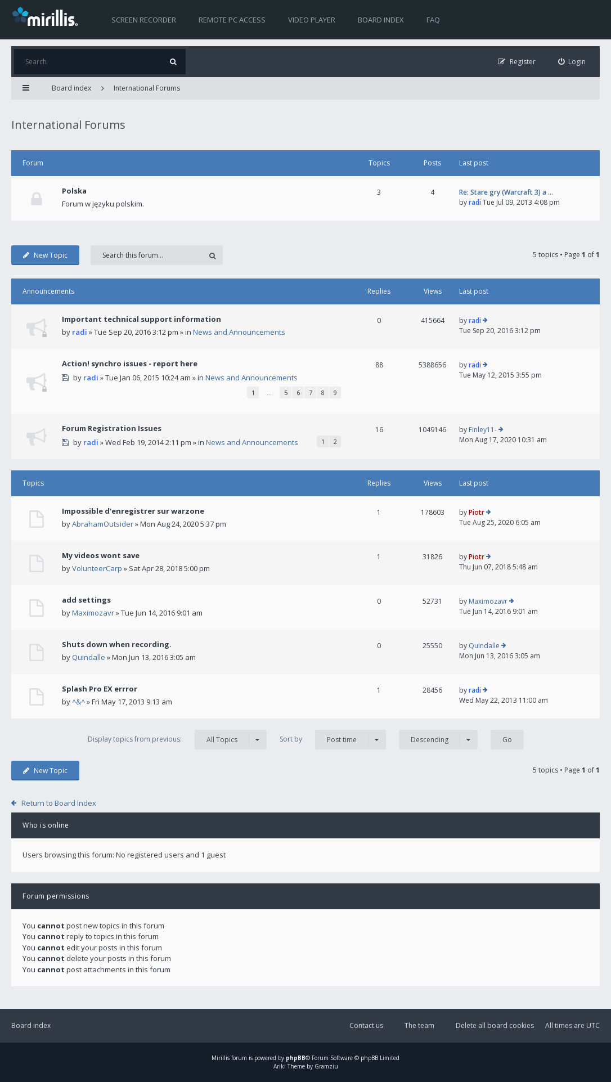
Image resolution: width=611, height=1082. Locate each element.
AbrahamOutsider (102, 524)
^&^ (78, 702)
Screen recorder (143, 20)
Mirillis (221, 1058)
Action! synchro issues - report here (129, 363)
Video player (311, 20)
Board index (381, 20)
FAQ (433, 20)
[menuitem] (572, 61)
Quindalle (88, 657)
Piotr (476, 512)
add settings (86, 600)
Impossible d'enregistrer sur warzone (133, 511)
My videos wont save (101, 555)
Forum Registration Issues (111, 428)
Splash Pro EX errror (99, 689)
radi (475, 202)
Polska (74, 191)
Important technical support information (141, 319)
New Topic (45, 255)
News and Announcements (239, 332)
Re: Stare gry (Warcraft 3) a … (506, 192)
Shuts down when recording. (117, 644)
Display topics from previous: (177, 739)
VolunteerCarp (97, 568)
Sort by (333, 739)
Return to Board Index (58, 803)
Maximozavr (93, 613)
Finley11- (483, 429)
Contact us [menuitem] (366, 1025)
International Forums (147, 88)
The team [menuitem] (419, 1025)
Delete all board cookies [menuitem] (495, 1025)
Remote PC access (232, 20)
